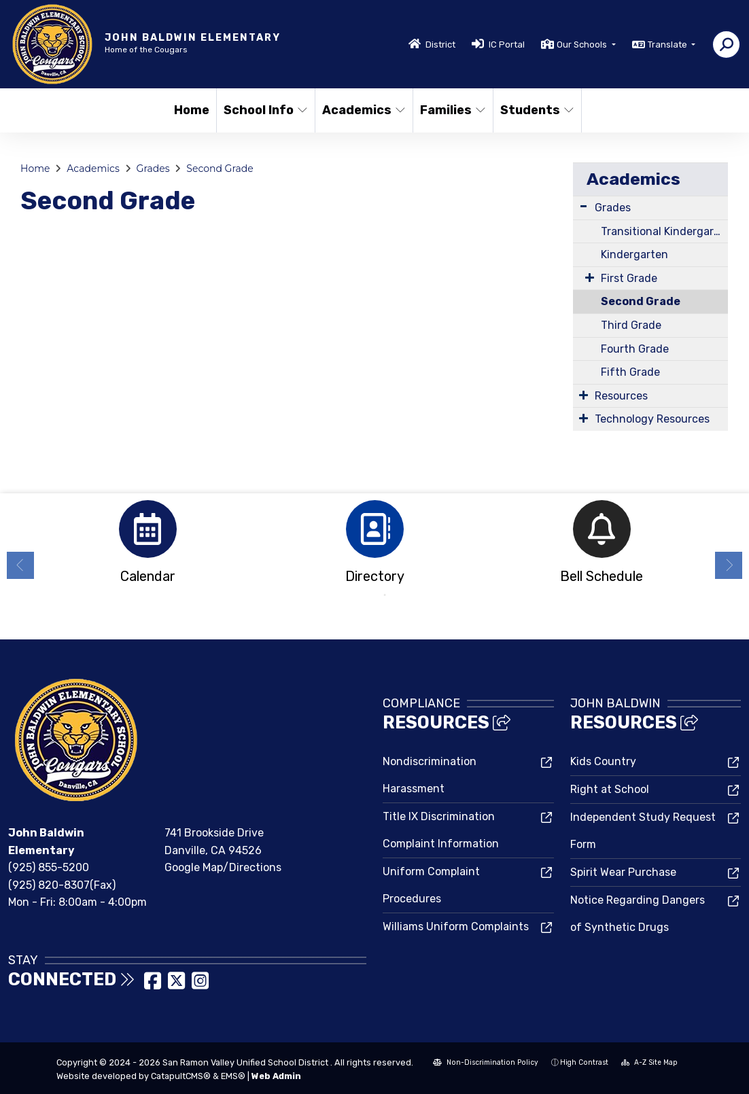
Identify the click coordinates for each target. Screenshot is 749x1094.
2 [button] (384, 595)
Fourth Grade (635, 348)
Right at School (609, 789)
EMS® (233, 1076)
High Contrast (584, 1062)
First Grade (629, 278)
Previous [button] (20, 565)
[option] (147, 546)
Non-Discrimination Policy (485, 1062)
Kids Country (603, 761)
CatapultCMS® (181, 1076)
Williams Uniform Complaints (456, 926)
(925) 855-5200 (48, 867)
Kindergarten (634, 254)
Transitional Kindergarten (664, 231)
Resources (621, 395)
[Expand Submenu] (583, 206)
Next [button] (728, 565)
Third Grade (631, 325)
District (440, 44)
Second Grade (219, 168)
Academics (362, 110)
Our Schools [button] (583, 44)
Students (536, 110)
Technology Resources (652, 418)
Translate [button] (668, 44)
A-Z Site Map (649, 1062)
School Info (264, 110)
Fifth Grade (630, 372)
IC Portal (507, 44)
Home (191, 110)
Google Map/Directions (222, 867)
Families (452, 110)
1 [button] (364, 595)
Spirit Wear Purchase (623, 872)
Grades (153, 168)
